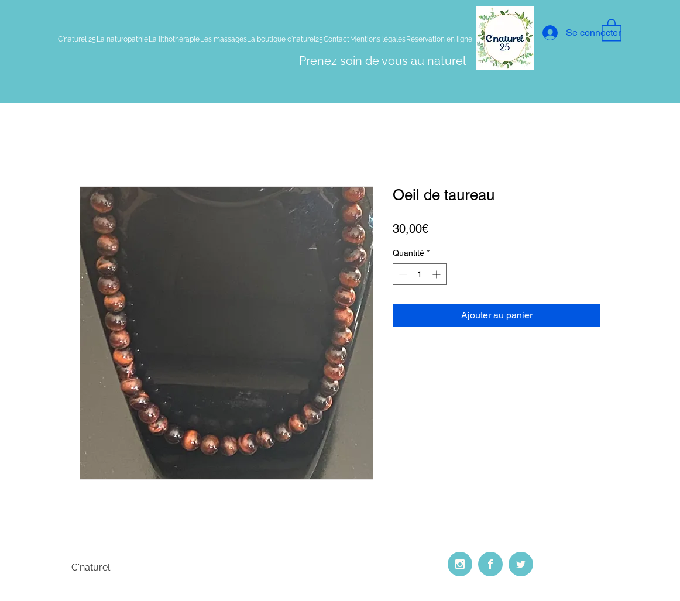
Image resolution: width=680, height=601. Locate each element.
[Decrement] (401, 274)
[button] (611, 29)
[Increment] (437, 274)
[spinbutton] (419, 274)
